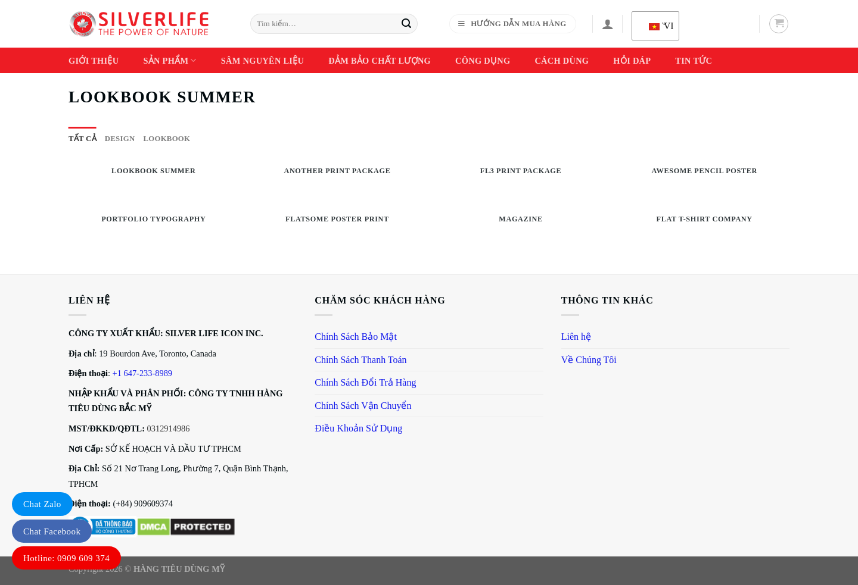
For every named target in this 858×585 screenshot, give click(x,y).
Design (120, 138)
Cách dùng (561, 60)
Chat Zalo (42, 504)
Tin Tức (693, 60)
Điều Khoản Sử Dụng (358, 428)
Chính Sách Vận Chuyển (363, 406)
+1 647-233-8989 (142, 373)
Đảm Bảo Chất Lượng (379, 60)
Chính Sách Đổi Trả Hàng (365, 382)
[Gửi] (406, 24)
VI (658, 26)
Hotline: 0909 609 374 (66, 558)
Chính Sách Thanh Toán (360, 360)
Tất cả (83, 138)
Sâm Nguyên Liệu (262, 60)
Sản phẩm (169, 60)
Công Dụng (482, 60)
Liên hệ (576, 336)
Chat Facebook (51, 531)
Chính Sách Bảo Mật (356, 336)
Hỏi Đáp (632, 60)
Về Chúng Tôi (589, 360)
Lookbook (166, 138)
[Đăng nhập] (608, 24)
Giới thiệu (94, 60)
